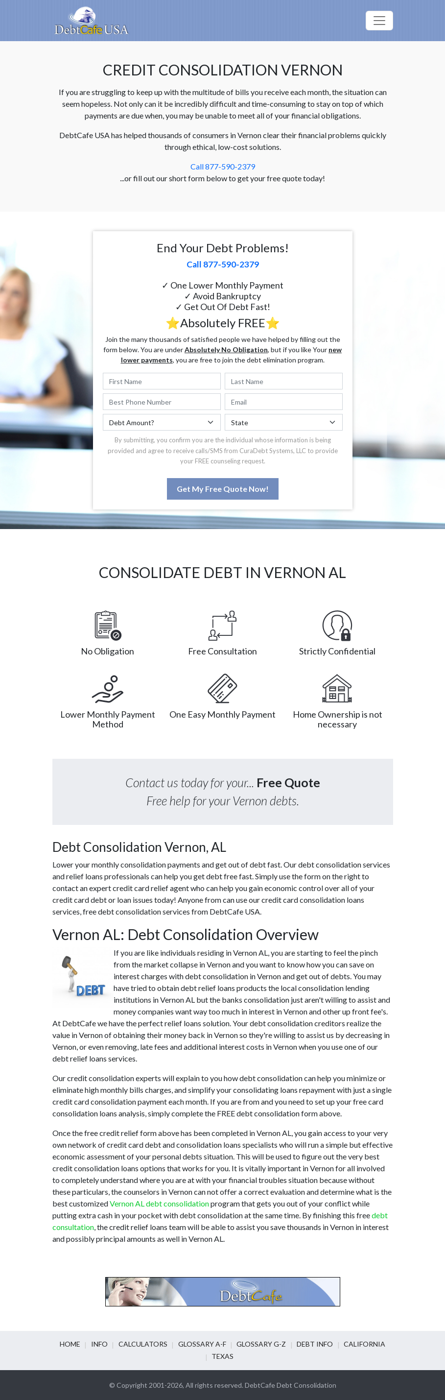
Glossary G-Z (259, 1344)
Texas (222, 1356)
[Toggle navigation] (379, 20)
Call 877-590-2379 (222, 166)
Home (77, 1344)
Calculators (145, 1344)
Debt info (310, 1344)
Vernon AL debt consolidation (159, 1203)
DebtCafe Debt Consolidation (290, 1385)
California (357, 1344)
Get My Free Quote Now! (223, 488)
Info (104, 1344)
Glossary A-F (202, 1344)
